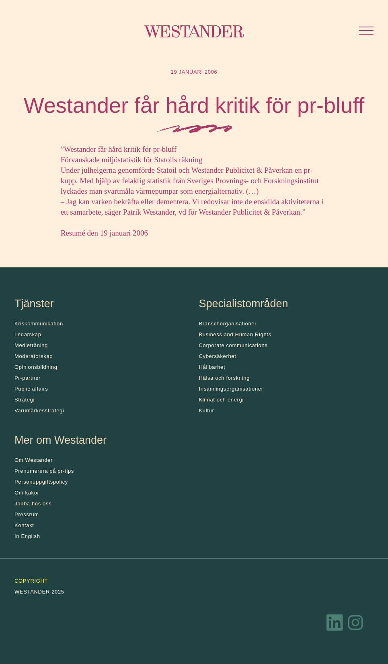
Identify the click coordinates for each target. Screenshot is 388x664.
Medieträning (31, 345)
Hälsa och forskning (224, 378)
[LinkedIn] (334, 624)
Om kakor (26, 493)
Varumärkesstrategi (39, 411)
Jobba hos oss (32, 504)
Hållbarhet (212, 367)
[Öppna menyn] (366, 32)
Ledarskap (27, 334)
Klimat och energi (221, 400)
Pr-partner (27, 378)
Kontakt (24, 525)
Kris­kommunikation (38, 324)
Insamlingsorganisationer (231, 389)
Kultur (206, 411)
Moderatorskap (33, 356)
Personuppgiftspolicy (41, 482)
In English (27, 536)
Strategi (24, 400)
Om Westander (33, 460)
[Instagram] (355, 624)
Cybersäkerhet (217, 356)
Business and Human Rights (235, 334)
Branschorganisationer (228, 324)
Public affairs (31, 389)
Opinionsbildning (35, 367)
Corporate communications (233, 345)
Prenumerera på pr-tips (44, 471)
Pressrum (26, 514)
